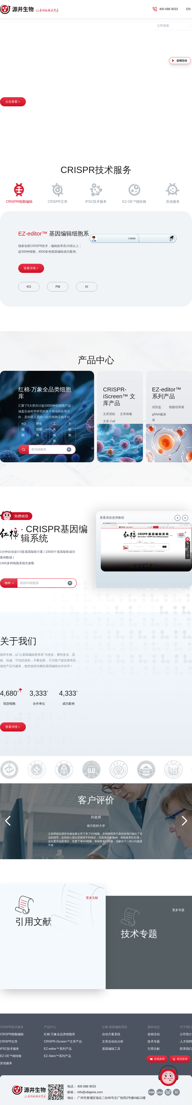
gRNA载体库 (159, 417)
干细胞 (69, 429)
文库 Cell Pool (109, 424)
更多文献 (92, 897)
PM (58, 286)
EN (188, 9)
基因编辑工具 (111, 1048)
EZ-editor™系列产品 (58, 1048)
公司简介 (186, 1034)
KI (86, 286)
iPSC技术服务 (96, 192)
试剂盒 (156, 407)
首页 (3, 25)
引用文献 (154, 1048)
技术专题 (154, 1041)
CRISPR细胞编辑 (19, 192)
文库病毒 (126, 414)
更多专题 (178, 910)
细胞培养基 (176, 407)
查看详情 (31, 268)
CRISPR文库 (57, 192)
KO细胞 (23, 429)
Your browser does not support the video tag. (146, 546)
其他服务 (173, 192)
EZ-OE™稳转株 (134, 192)
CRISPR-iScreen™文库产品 (63, 1041)
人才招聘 (186, 1041)
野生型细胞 (39, 429)
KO (29, 286)
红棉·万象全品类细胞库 (59, 1034)
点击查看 (13, 101)
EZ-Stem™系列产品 (57, 1056)
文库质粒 (109, 414)
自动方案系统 (111, 1034)
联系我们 (186, 1048)
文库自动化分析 (112, 1041)
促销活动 (181, 60)
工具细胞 (54, 432)
